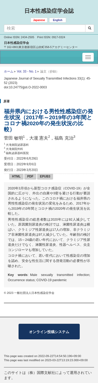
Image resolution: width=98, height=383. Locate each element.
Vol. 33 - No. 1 (27, 71)
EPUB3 (45, 176)
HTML (16, 176)
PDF (30, 176)
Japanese (39, 20)
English (57, 20)
